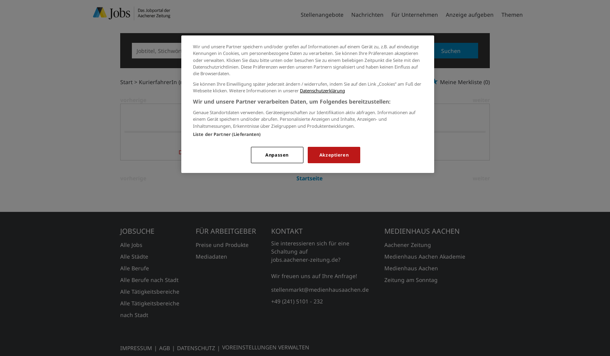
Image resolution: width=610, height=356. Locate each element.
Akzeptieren (334, 155)
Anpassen (277, 155)
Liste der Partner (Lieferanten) (227, 134)
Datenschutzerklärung (322, 90)
